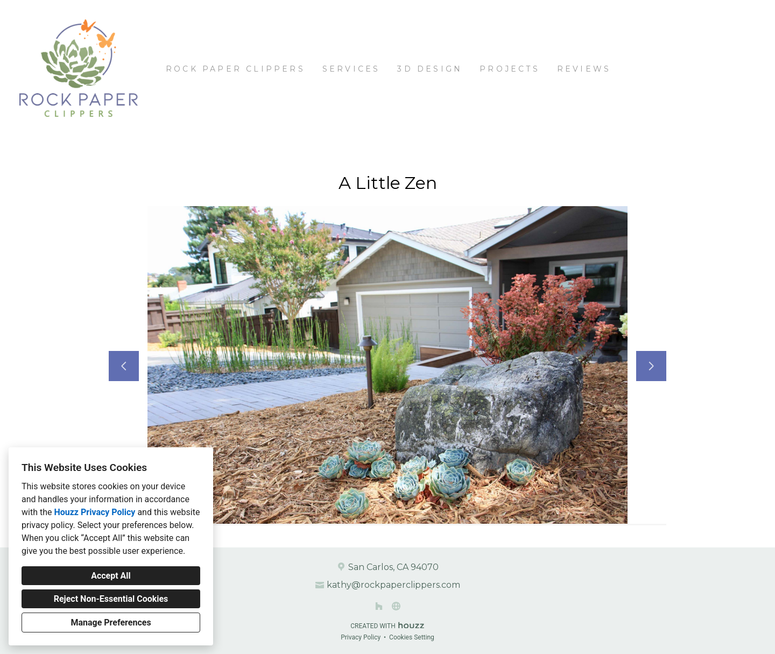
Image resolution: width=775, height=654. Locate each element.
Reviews (584, 69)
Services (351, 69)
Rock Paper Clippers (235, 69)
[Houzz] (379, 606)
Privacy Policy (361, 637)
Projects (510, 69)
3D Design (429, 69)
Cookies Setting (411, 637)
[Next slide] (651, 366)
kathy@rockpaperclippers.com (393, 585)
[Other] (396, 606)
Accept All (111, 576)
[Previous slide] (124, 366)
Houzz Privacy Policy (94, 512)
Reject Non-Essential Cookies (111, 599)
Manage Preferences (111, 622)
